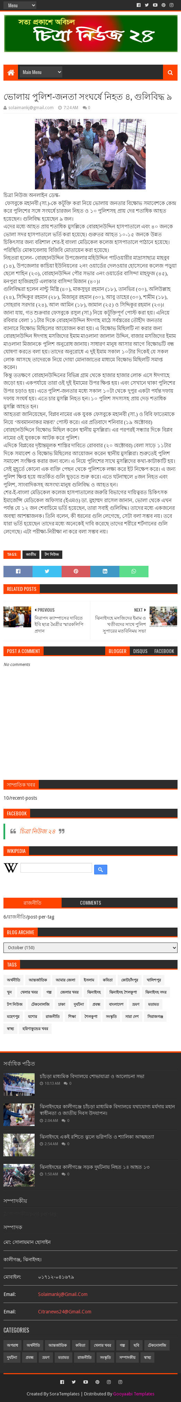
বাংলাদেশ (116, 1004)
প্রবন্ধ (96, 1004)
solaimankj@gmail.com (63, 1294)
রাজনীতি (53, 1016)
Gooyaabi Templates (133, 1393)
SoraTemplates (64, 1393)
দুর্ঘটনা (79, 1004)
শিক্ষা (72, 1016)
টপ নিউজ (52, 554)
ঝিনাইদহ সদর (155, 992)
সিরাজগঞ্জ (155, 1016)
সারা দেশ (132, 1016)
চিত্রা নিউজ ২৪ (37, 831)
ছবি (136, 1345)
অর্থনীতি (13, 980)
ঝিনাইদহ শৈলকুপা (123, 992)
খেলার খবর (29, 992)
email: (9, 1294)
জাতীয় (31, 554)
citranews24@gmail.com (64, 1311)
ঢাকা (61, 1004)
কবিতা (107, 980)
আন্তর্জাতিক (38, 980)
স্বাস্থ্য (10, 1029)
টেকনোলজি (40, 1004)
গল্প (49, 992)
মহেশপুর (13, 1016)
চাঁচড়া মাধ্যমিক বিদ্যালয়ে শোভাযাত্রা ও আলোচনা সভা (92, 1076)
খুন (9, 992)
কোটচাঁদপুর (129, 980)
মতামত (153, 1004)
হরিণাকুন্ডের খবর (35, 1029)
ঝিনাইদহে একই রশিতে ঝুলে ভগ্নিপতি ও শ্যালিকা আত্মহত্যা (97, 1137)
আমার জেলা (65, 980)
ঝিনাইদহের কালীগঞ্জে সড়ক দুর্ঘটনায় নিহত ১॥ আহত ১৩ (95, 1167)
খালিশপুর (154, 980)
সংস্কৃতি (111, 1016)
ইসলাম (89, 980)
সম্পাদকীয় (127, 1357)
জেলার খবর (69, 992)
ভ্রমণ (135, 1004)
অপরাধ (12, 1345)
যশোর (32, 1016)
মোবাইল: (12, 1277)
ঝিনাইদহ (94, 992)
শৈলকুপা (90, 1016)
